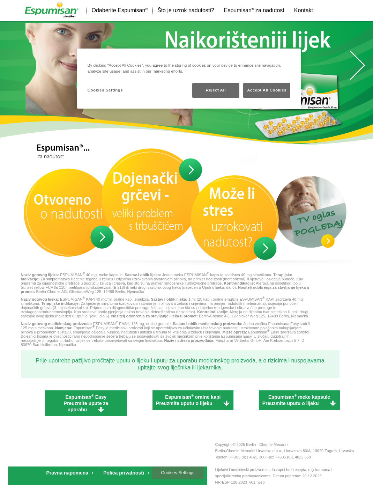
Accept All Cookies (266, 90)
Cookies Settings (177, 472)
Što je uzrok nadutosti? (185, 10)
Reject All (216, 90)
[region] (189, 79)
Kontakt (303, 10)
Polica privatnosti (123, 473)
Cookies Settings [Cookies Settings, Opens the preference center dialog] (105, 90)
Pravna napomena (67, 473)
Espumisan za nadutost (254, 10)
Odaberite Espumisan (120, 10)
